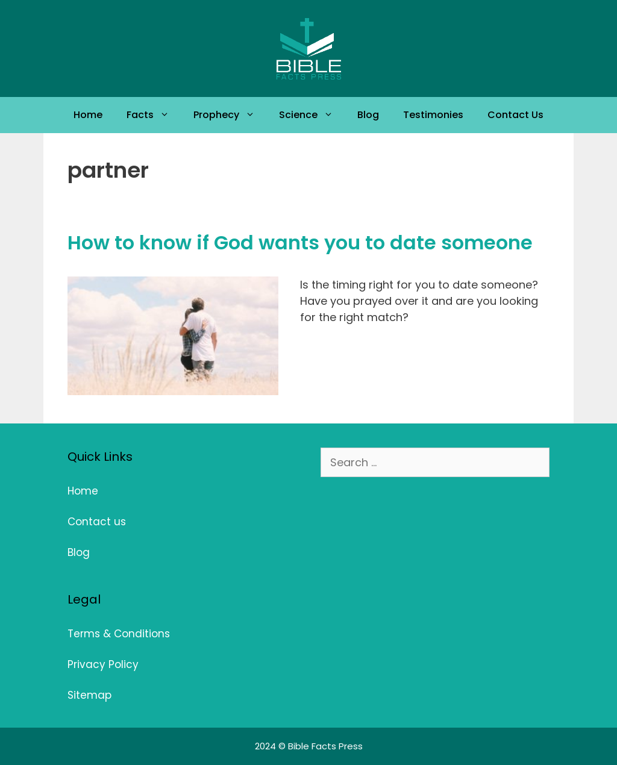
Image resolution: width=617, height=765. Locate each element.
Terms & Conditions (118, 633)
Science (312, 115)
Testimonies (433, 115)
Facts (154, 115)
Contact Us (515, 115)
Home (88, 115)
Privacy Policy (103, 664)
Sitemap (89, 695)
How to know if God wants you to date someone (300, 242)
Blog (368, 115)
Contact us (96, 521)
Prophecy (230, 115)
